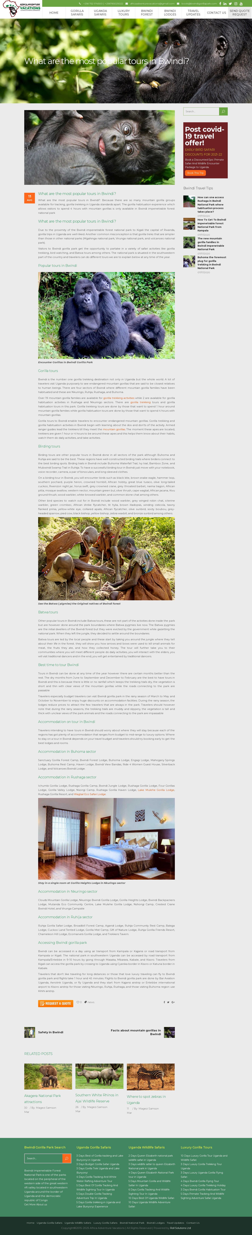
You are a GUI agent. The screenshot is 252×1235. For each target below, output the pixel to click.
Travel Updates (175, 1222)
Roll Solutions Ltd (180, 1228)
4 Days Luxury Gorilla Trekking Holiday (203, 1185)
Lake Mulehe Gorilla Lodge (156, 790)
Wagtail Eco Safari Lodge (90, 794)
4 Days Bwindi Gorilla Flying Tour (200, 1181)
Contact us (192, 1222)
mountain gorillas (114, 429)
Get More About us (35, 1204)
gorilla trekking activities (118, 398)
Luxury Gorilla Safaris (105, 1222)
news (91, 1002)
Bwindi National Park (132, 1222)
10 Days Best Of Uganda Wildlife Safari (151, 1198)
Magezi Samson (46, 1107)
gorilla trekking (140, 402)
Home (30, 1222)
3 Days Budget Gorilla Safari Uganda (97, 1164)
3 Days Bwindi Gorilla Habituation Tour (203, 1189)
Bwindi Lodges (155, 1222)
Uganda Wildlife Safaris (78, 1222)
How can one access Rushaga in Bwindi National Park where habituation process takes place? (211, 204)
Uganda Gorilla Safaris (49, 1222)
